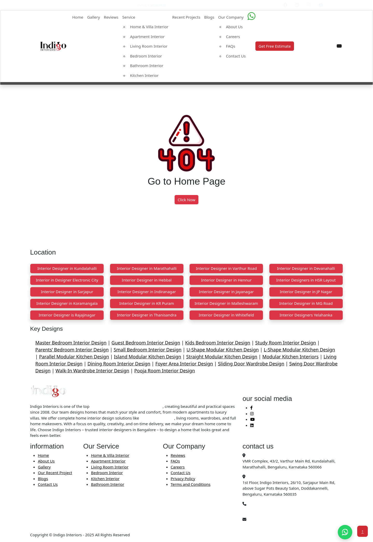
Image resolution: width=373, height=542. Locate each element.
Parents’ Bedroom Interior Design (72, 349)
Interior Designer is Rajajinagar (67, 314)
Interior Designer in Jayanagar (226, 291)
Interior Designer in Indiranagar (147, 291)
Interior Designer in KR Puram (146, 303)
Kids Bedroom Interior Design (217, 342)
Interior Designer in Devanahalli (306, 268)
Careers (233, 36)
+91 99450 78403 (257, 509)
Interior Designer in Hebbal (146, 280)
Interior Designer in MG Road (306, 303)
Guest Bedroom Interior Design (145, 342)
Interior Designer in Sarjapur (67, 291)
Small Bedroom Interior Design (148, 349)
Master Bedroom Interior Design (70, 342)
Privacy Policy (183, 478)
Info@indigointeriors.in (263, 525)
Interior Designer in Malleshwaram (226, 303)
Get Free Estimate (275, 46)
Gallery (93, 17)
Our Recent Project (55, 472)
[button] (339, 46)
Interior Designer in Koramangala (67, 303)
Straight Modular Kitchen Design (221, 356)
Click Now (186, 199)
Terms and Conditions (191, 484)
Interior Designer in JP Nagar (306, 291)
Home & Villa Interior (149, 26)
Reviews (111, 17)
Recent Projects (186, 17)
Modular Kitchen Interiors (290, 356)
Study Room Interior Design (285, 342)
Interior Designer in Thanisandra (146, 314)
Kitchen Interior (144, 75)
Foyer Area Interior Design (184, 363)
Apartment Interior (147, 36)
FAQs (230, 46)
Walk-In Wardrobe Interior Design (92, 370)
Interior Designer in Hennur (226, 280)
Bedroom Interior (146, 56)
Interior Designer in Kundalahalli (67, 268)
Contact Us (236, 56)
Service (128, 17)
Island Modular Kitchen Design (147, 356)
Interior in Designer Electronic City (67, 280)
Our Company (230, 17)
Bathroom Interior (146, 65)
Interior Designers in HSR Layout (306, 280)
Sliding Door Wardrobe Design (251, 363)
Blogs (209, 17)
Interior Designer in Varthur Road (226, 268)
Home (77, 17)
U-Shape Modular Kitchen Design (223, 349)
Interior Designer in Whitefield (226, 314)
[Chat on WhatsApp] (345, 532)
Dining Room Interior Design (119, 363)
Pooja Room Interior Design (164, 370)
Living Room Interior (149, 46)
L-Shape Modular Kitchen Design (299, 349)
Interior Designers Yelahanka (305, 314)
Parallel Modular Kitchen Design (74, 356)
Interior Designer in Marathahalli (147, 268)
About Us (234, 26)
